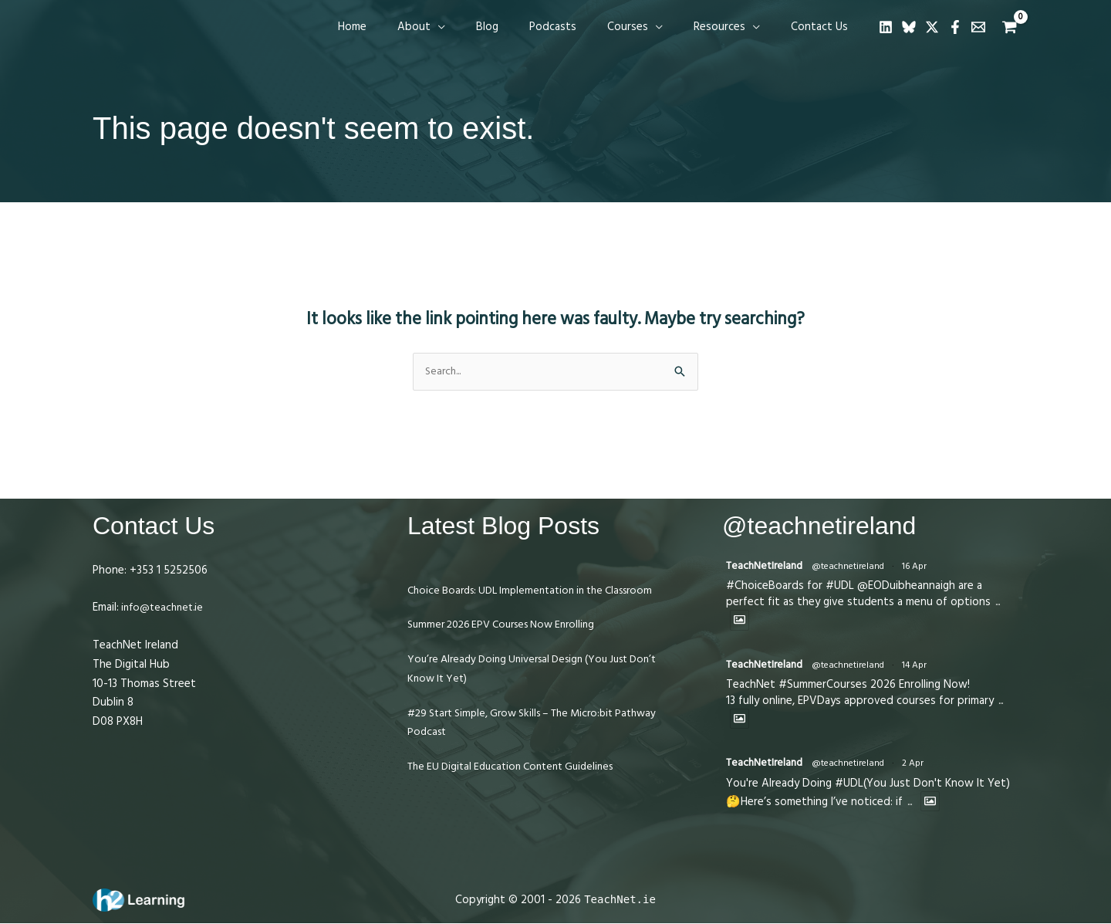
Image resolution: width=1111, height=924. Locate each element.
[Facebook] (955, 27)
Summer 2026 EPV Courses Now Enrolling (510, 645)
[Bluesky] (909, 27)
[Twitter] (932, 27)
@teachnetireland (854, 567)
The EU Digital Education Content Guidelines (519, 787)
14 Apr (920, 667)
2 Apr (919, 766)
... (998, 604)
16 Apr (920, 567)
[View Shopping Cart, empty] (1009, 27)
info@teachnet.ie (164, 609)
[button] (480, 27)
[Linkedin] (886, 27)
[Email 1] (978, 27)
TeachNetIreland (767, 567)
